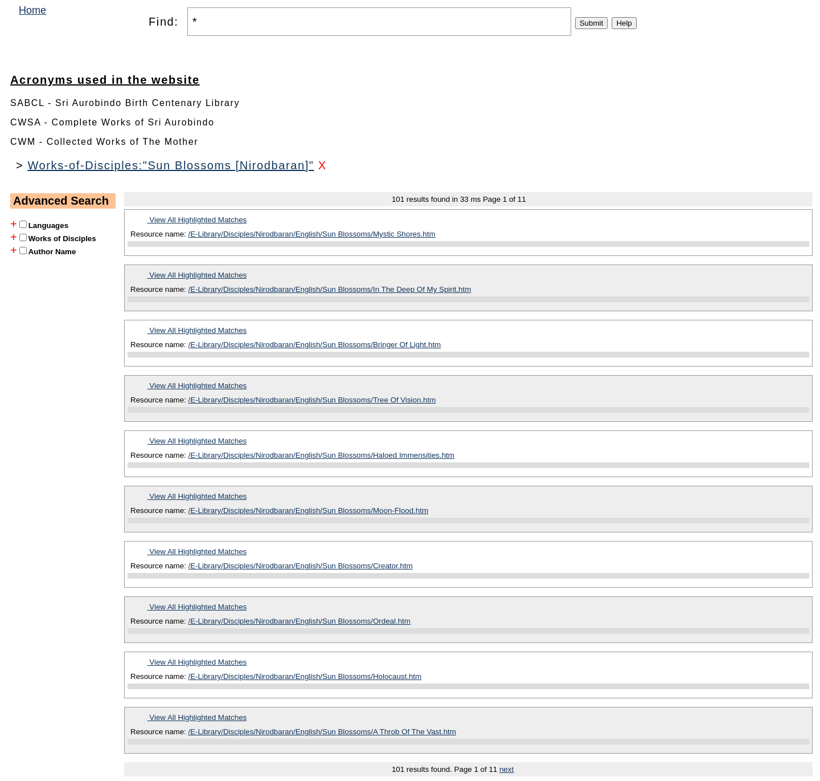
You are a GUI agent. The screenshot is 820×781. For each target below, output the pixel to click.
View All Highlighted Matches (197, 219)
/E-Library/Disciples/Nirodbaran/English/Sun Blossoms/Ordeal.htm (299, 621)
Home (32, 10)
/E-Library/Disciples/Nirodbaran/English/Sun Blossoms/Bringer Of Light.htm (314, 344)
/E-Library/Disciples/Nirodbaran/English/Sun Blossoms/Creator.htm (300, 566)
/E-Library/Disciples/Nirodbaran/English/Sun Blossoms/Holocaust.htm (305, 676)
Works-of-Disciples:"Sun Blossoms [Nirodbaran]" (170, 165)
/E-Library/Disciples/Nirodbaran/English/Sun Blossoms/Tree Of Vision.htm (312, 400)
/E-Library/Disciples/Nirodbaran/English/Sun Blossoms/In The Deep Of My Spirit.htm (330, 289)
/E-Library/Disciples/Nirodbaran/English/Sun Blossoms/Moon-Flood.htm (308, 510)
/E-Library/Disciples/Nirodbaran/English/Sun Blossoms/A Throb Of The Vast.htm (322, 731)
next (506, 769)
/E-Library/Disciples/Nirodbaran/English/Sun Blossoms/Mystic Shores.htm (312, 234)
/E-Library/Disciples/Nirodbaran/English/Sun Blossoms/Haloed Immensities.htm (321, 455)
